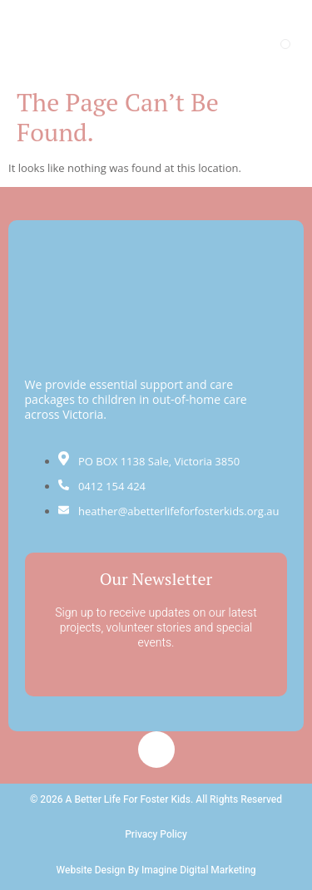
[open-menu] (285, 44)
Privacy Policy (156, 834)
